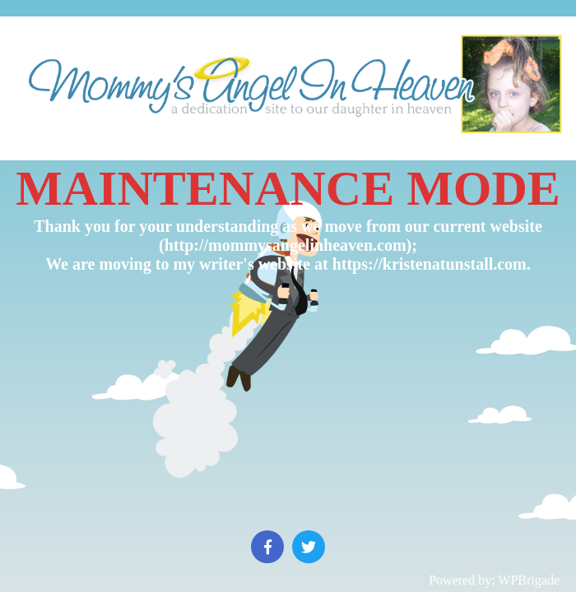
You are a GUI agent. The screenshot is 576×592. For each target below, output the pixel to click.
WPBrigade (529, 580)
